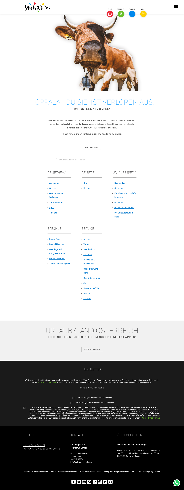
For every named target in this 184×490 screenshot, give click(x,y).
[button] (110, 14)
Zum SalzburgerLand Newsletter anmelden (94, 398)
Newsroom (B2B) (91, 288)
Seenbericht (89, 249)
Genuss (52, 188)
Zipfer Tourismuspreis (59, 263)
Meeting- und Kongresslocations (116, 472)
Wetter (86, 244)
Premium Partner (57, 258)
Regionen (87, 188)
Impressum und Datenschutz (36, 472)
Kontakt (87, 298)
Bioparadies (119, 183)
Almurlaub (54, 183)
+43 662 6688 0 (76, 459)
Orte (85, 183)
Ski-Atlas (87, 254)
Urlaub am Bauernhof (124, 207)
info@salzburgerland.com (81, 462)
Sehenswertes (56, 202)
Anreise (87, 239)
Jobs (85, 283)
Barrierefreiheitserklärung (68, 472)
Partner (134, 472)
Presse (86, 293)
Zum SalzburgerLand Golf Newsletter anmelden (94, 403)
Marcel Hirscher (56, 244)
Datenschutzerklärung (47, 382)
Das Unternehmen (91, 278)
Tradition (53, 213)
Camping (118, 188)
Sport (51, 207)
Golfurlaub (119, 202)
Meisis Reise (55, 239)
